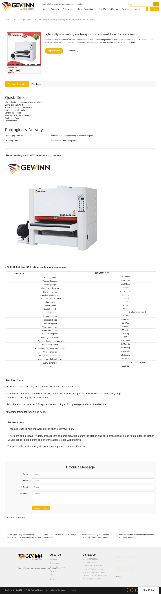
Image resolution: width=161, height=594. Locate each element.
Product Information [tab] (17, 84)
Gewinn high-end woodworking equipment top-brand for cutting (136, 537)
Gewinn (7, 20)
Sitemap (118, 577)
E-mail (24, 487)
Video (137, 9)
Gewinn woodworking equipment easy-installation (60, 537)
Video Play (73, 51)
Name (25, 474)
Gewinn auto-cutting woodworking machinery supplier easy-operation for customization (97, 537)
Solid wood (67, 9)
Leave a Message (41, 508)
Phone (25, 481)
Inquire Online (54, 51)
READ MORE (124, 568)
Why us (125, 9)
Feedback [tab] (36, 84)
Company (55, 9)
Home (44, 9)
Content (24, 494)
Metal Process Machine (108, 9)
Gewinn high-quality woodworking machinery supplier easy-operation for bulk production (23, 537)
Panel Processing (85, 9)
